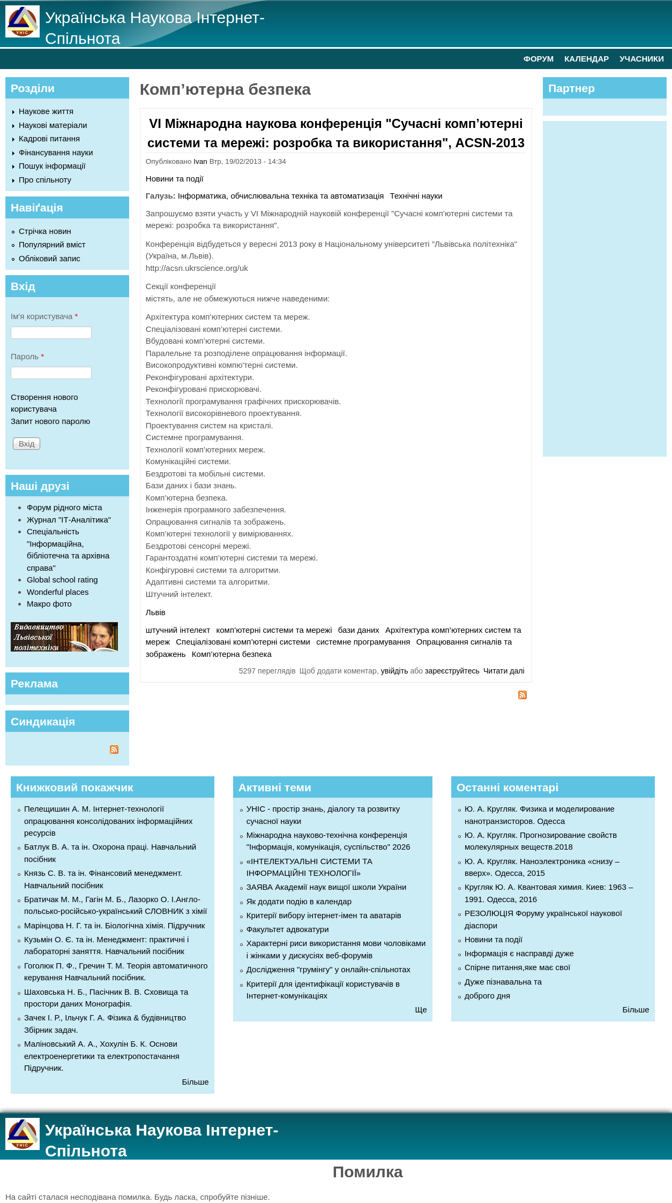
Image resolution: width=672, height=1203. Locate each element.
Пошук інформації (52, 165)
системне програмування (363, 641)
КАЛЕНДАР (586, 58)
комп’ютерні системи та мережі (274, 629)
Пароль (27, 356)
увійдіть (394, 671)
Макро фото (49, 603)
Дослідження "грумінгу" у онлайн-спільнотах (328, 969)
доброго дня (487, 995)
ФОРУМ (539, 58)
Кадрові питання (49, 138)
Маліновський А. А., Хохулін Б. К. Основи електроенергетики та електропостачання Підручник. (102, 1055)
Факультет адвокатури (288, 929)
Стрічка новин (45, 231)
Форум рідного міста (64, 507)
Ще (421, 1009)
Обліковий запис (49, 258)
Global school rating (62, 579)
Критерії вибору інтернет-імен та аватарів (324, 915)
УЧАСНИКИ (641, 58)
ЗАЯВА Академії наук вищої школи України (327, 886)
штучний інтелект (178, 629)
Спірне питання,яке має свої (517, 967)
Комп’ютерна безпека (232, 654)
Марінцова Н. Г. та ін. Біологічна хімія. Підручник (114, 925)
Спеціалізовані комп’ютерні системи (243, 641)
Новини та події (175, 178)
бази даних (358, 629)
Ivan (200, 161)
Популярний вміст (52, 244)
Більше (195, 1081)
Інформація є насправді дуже (519, 953)
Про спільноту (45, 179)
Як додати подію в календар (299, 901)
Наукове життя (46, 111)
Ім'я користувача (44, 316)
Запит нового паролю (50, 421)
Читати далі (504, 671)
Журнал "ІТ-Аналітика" (69, 519)
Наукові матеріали (53, 125)
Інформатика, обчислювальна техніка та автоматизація (281, 195)
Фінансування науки (56, 152)
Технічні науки (416, 195)
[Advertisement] (609, 287)
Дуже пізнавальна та (503, 981)
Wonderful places (58, 591)
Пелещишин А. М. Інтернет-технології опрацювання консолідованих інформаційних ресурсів (108, 820)
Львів (156, 612)
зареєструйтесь (452, 671)
